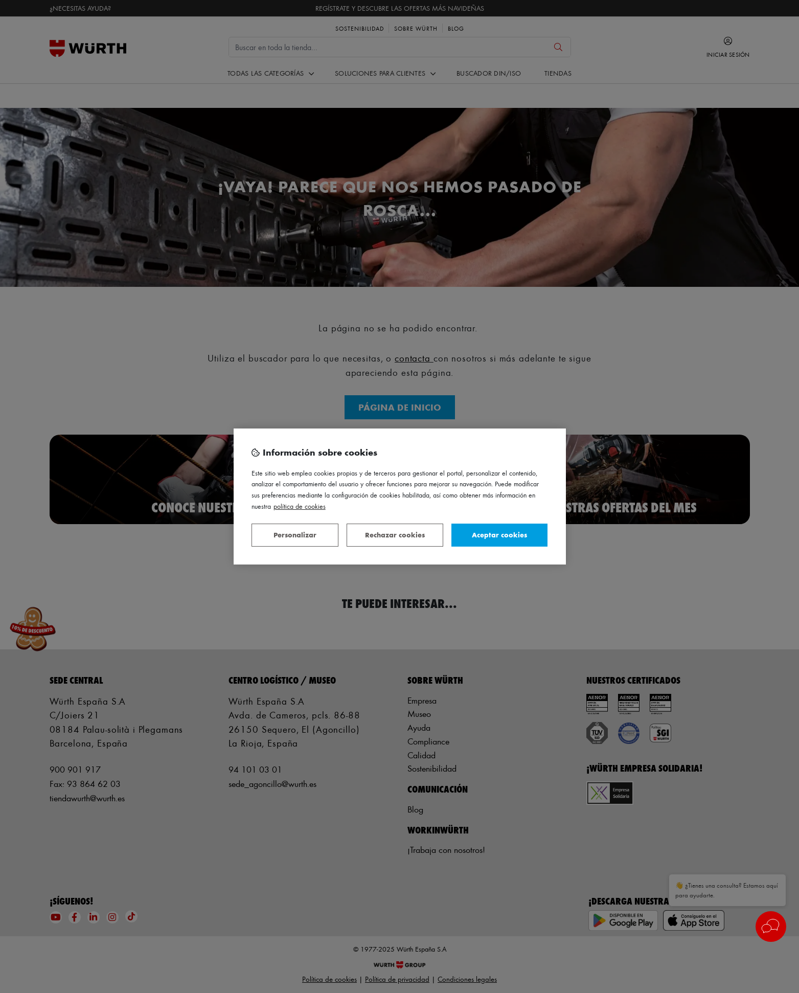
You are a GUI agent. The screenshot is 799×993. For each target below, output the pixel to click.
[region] (400, 496)
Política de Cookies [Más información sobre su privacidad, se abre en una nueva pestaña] (299, 506)
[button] (771, 926)
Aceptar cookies (499, 534)
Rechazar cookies (395, 534)
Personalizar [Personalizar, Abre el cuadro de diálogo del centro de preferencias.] (294, 534)
